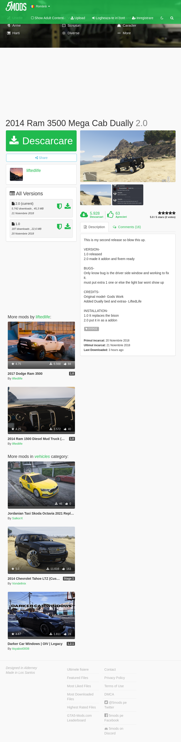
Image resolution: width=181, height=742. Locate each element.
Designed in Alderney (21, 668)
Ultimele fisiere (78, 669)
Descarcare (41, 140)
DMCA (109, 694)
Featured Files (77, 678)
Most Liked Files (79, 686)
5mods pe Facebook (113, 717)
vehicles (42, 456)
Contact (110, 669)
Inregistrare (142, 18)
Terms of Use (114, 686)
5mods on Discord (113, 731)
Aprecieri (121, 216)
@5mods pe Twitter (115, 704)
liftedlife (33, 170)
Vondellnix (19, 583)
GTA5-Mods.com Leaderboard (79, 718)
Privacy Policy (114, 678)
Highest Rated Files (81, 707)
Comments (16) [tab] (127, 227)
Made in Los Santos (20, 672)
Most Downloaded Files (80, 696)
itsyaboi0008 (20, 648)
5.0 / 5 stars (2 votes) (162, 217)
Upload (78, 18)
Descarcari (96, 216)
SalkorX (17, 518)
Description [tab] (94, 227)
